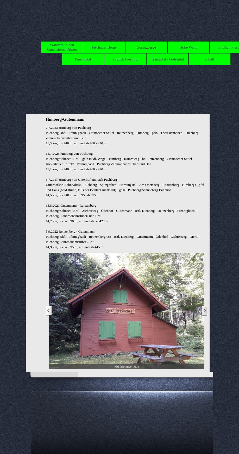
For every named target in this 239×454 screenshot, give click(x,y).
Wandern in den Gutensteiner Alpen (62, 47)
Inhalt (209, 59)
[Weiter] (204, 311)
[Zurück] (49, 311)
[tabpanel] (127, 187)
